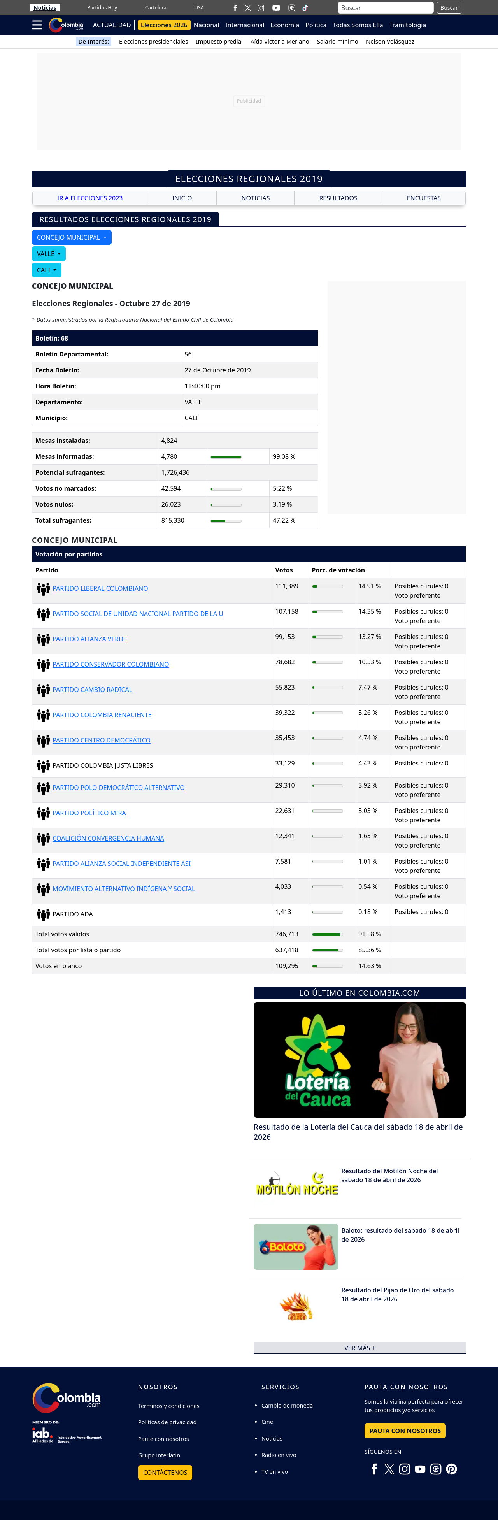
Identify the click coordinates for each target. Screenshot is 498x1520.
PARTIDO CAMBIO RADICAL (92, 690)
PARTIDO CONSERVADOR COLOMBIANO (111, 664)
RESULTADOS (338, 198)
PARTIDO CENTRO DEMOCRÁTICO (102, 740)
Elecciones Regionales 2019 (249, 178)
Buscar (449, 7)
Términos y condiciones (169, 1405)
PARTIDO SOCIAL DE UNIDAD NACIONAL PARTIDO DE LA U (138, 614)
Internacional (244, 25)
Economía (284, 25)
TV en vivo (274, 1471)
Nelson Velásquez (390, 41)
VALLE (46, 253)
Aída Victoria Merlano (280, 41)
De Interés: (93, 41)
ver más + (359, 1347)
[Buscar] (386, 8)
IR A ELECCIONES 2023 (90, 198)
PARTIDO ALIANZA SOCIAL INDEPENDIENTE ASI (122, 864)
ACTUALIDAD (112, 25)
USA (199, 7)
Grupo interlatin (159, 1455)
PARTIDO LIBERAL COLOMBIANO (100, 588)
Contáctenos (165, 1472)
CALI (44, 270)
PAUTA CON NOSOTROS (405, 1431)
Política (315, 25)
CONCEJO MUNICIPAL (69, 237)
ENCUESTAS (424, 198)
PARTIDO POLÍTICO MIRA (89, 813)
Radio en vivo (278, 1455)
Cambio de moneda (287, 1405)
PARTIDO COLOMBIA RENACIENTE (102, 715)
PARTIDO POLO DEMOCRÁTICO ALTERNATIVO (119, 788)
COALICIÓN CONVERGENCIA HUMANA (108, 838)
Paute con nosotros (163, 1439)
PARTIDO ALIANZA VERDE (90, 639)
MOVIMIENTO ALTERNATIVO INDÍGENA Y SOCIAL (124, 889)
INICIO (182, 198)
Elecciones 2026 (164, 25)
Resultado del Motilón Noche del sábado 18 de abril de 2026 (390, 1175)
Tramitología (407, 25)
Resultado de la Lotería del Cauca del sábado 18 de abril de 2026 (358, 1132)
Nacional (206, 25)
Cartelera (156, 7)
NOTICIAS (255, 198)
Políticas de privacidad (167, 1422)
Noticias (44, 7)
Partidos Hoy (102, 7)
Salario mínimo (337, 41)
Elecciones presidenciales (153, 41)
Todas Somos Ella (358, 25)
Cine (267, 1421)
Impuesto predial (219, 41)
